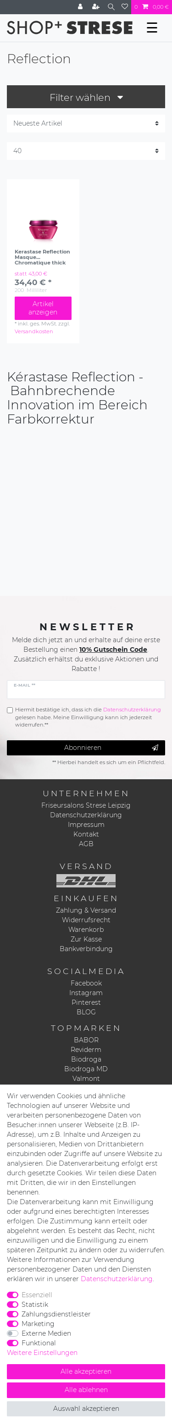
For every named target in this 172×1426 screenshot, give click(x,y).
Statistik (35, 1304)
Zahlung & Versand (86, 910)
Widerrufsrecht (86, 920)
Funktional (39, 1343)
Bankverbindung (86, 949)
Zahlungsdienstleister (56, 1314)
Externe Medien (46, 1333)
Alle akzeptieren (86, 1371)
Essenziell (37, 1295)
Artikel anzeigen (42, 308)
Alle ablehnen (86, 1390)
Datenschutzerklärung (86, 815)
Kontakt (86, 834)
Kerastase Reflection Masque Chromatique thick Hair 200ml (42, 257)
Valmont (86, 1078)
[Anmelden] (81, 7)
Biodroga (86, 1059)
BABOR (86, 1040)
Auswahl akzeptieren (86, 1408)
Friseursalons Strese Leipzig (86, 805)
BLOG (86, 1012)
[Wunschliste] (124, 7)
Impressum (86, 824)
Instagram (86, 993)
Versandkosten (34, 331)
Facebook (86, 983)
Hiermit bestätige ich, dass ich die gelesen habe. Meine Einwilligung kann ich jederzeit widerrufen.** (88, 717)
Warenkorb (86, 929)
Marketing (38, 1324)
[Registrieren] (97, 7)
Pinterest (86, 1002)
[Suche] (111, 7)
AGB (86, 844)
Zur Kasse (86, 939)
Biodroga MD (86, 1069)
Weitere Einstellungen (42, 1353)
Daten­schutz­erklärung (117, 1279)
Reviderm (86, 1050)
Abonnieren (111, 747)
